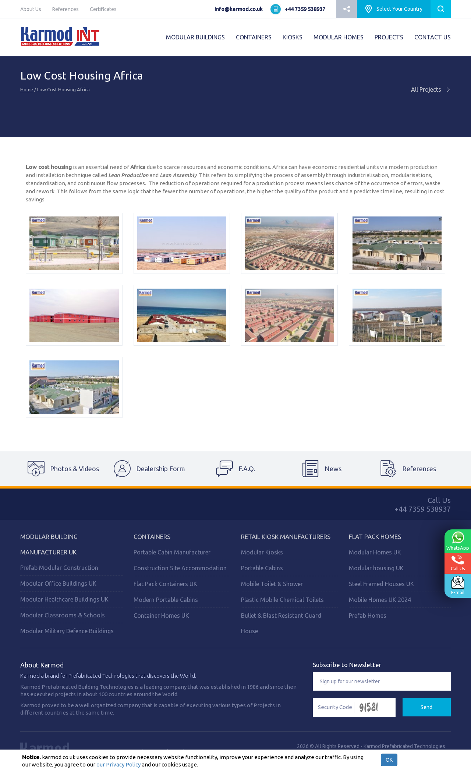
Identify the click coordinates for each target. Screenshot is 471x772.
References (65, 9)
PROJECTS (389, 37)
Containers (152, 536)
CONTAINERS (254, 37)
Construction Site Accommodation (180, 568)
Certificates (103, 9)
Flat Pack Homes (375, 536)
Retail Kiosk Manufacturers (285, 536)
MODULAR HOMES (339, 37)
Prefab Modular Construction (59, 567)
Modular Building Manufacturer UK (49, 544)
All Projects (431, 89)
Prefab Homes (367, 615)
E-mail (457, 585)
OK (389, 760)
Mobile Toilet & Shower (272, 584)
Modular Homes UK (375, 552)
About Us (30, 9)
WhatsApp (457, 540)
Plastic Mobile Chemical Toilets (282, 599)
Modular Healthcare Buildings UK (64, 599)
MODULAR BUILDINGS (195, 37)
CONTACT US (432, 37)
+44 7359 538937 (305, 9)
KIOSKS (292, 37)
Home (26, 89)
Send (426, 707)
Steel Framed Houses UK (381, 584)
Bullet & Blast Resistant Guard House (281, 623)
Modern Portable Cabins (166, 599)
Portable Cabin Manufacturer (172, 552)
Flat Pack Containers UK (165, 584)
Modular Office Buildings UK (58, 583)
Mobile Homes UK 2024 (380, 599)
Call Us (458, 563)
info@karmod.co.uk (239, 9)
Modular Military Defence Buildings (67, 631)
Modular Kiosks (262, 552)
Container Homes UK (161, 615)
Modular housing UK (376, 568)
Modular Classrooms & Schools (62, 615)
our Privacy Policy (118, 764)
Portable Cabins (262, 568)
